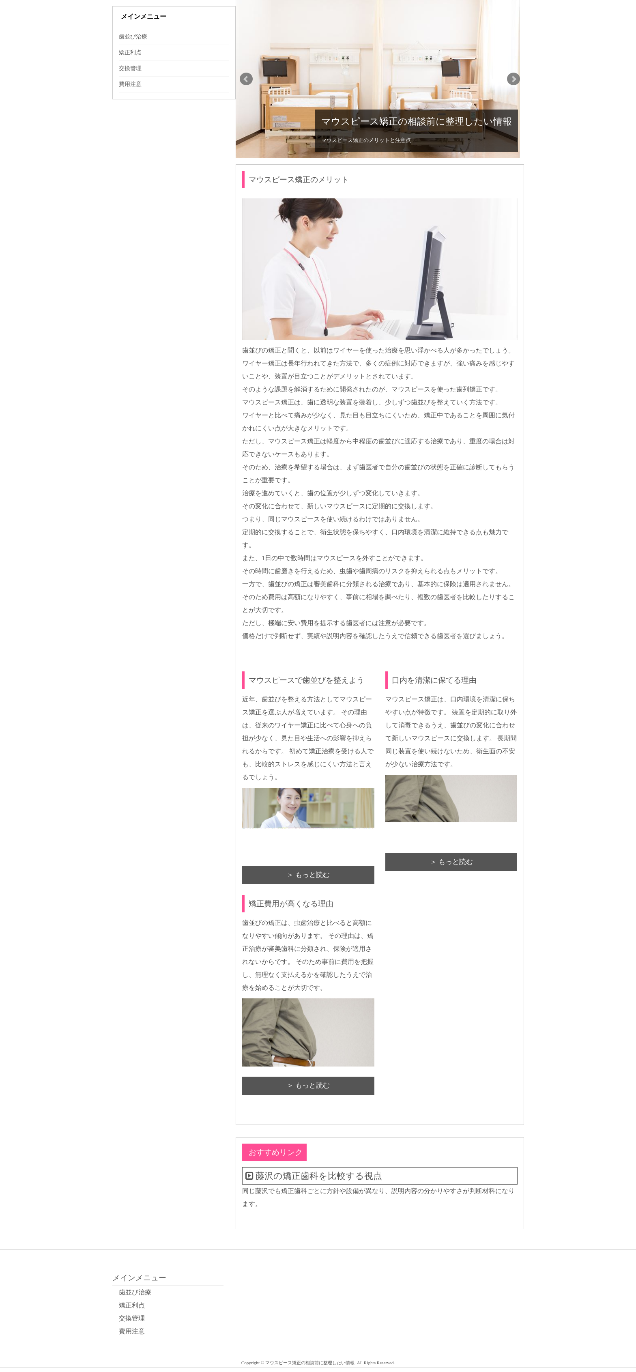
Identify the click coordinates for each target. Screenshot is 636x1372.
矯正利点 (130, 52)
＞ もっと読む (308, 875)
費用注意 (130, 84)
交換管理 (130, 68)
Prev (246, 79)
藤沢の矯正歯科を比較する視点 (319, 1176)
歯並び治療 (133, 37)
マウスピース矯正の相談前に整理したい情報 (416, 121)
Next (513, 79)
